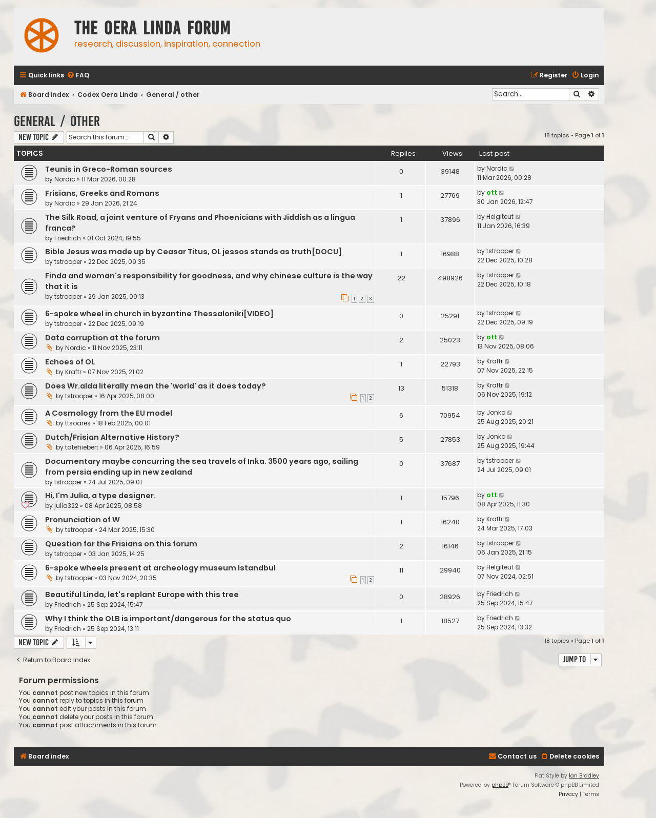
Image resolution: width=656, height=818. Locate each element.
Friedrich (67, 238)
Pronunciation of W (82, 520)
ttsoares (78, 423)
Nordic (64, 179)
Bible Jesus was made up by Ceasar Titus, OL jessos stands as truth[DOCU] (193, 252)
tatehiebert (81, 447)
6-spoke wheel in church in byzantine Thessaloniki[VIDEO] (159, 314)
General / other (57, 121)
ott (491, 192)
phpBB (499, 785)
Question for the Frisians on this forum (121, 544)
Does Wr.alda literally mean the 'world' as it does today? (155, 386)
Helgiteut (500, 216)
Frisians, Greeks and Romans (102, 193)
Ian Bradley (584, 776)
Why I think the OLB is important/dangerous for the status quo (168, 619)
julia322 (66, 505)
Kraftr (73, 371)
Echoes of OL (70, 362)
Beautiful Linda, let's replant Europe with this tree (142, 594)
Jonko (495, 412)
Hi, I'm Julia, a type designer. (100, 495)
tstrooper (68, 261)
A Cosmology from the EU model (108, 413)
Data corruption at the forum (102, 338)
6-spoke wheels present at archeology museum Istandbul (160, 568)
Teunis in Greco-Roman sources (108, 169)
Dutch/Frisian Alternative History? (112, 437)
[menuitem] (78, 76)
